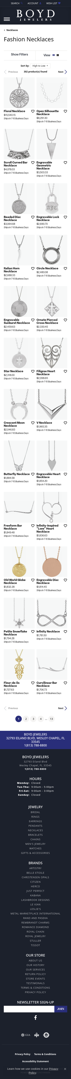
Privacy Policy (35, 992)
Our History (35, 965)
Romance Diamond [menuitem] (35, 927)
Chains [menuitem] (35, 839)
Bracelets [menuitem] (35, 834)
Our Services (35, 969)
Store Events (35, 978)
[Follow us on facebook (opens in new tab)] (35, 1017)
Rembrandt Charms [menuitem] (35, 922)
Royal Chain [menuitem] (35, 931)
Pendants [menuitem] (36, 825)
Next (60, 71)
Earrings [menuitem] (35, 821)
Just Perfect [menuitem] (35, 891)
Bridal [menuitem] (35, 812)
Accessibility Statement (35, 1061)
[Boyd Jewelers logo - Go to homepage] (36, 14)
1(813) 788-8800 (35, 745)
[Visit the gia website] (25, 1035)
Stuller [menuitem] (35, 940)
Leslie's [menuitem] (35, 909)
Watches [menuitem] (35, 848)
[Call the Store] (35, 769)
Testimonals (35, 983)
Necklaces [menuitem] (35, 830)
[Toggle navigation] (7, 21)
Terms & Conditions (35, 987)
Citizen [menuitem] (35, 881)
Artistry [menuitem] (35, 868)
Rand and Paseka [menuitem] (35, 918)
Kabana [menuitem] (35, 895)
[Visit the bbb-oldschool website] (36, 1035)
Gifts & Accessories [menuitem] (35, 853)
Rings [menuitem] (35, 816)
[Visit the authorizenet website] (46, 1035)
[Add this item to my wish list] (32, 111)
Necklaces (12, 30)
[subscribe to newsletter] (60, 1009)
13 (51, 719)
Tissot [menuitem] (35, 945)
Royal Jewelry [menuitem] (35, 936)
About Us (35, 960)
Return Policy (35, 974)
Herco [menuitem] (35, 886)
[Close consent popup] (65, 1069)
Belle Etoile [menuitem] (35, 872)
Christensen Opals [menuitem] (35, 877)
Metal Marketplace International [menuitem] (35, 913)
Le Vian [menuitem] (35, 904)
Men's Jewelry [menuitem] (35, 844)
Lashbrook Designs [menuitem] (35, 900)
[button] (16, 3)
